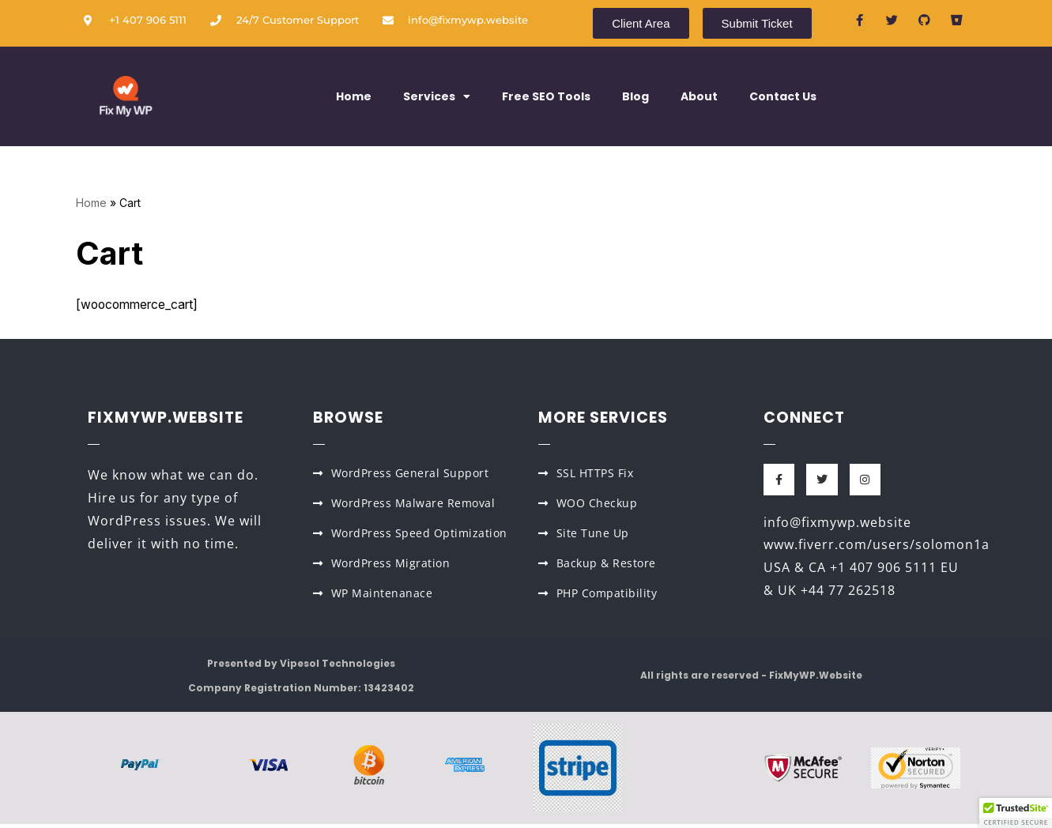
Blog (635, 96)
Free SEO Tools (546, 96)
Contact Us (782, 96)
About (699, 96)
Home (353, 96)
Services (436, 96)
